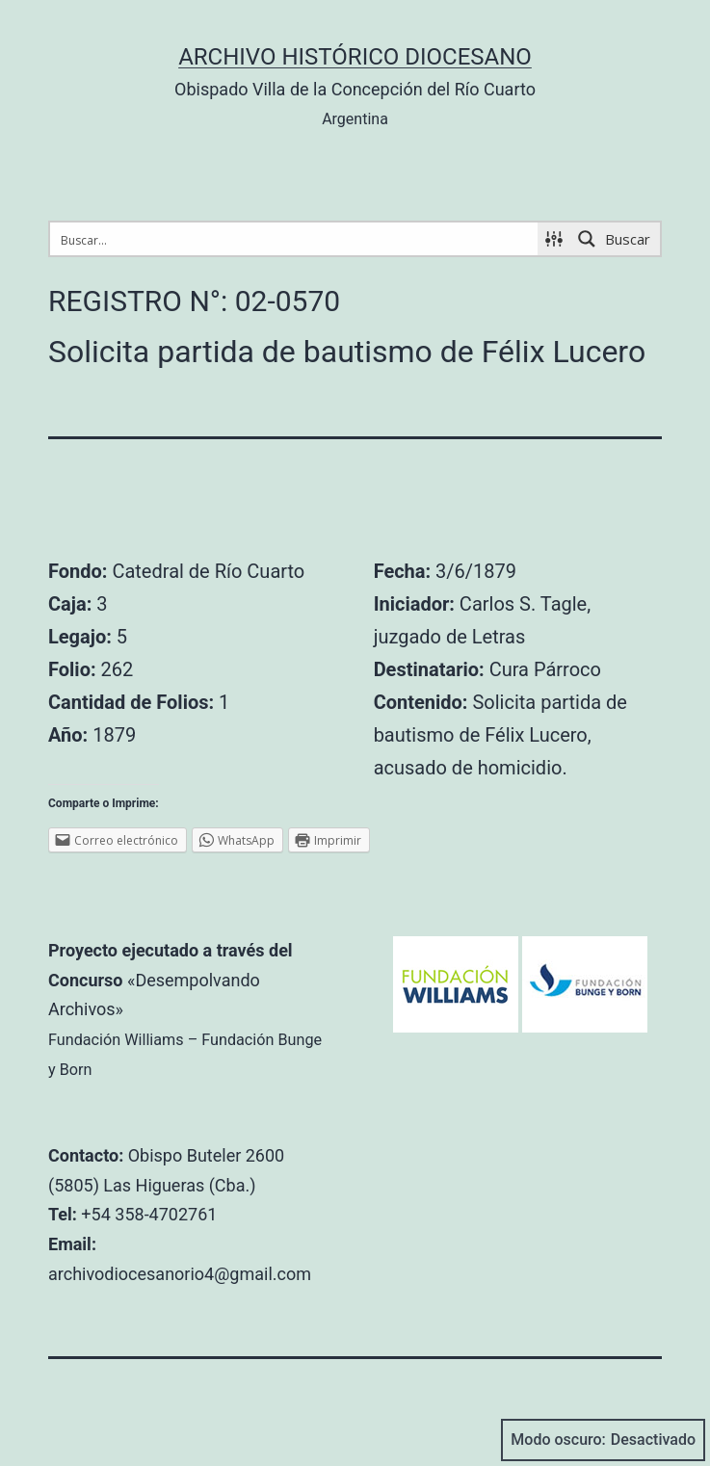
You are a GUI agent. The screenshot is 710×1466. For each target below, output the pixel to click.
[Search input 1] (295, 239)
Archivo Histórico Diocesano (355, 56)
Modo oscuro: (603, 1440)
